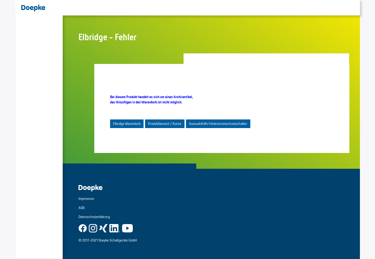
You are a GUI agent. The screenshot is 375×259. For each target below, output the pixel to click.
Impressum (86, 198)
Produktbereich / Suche (164, 123)
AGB (81, 207)
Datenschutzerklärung (94, 216)
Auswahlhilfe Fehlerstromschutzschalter (218, 123)
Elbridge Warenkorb (126, 123)
